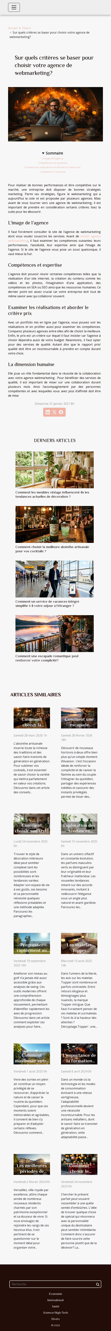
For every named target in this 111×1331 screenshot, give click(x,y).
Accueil (12, 28)
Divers (26, 28)
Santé (55, 1306)
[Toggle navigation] (14, 7)
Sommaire (54, 153)
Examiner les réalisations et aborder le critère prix (52, 167)
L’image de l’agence (53, 158)
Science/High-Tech (55, 1312)
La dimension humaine (52, 171)
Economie (55, 1294)
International (55, 1300)
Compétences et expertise (52, 162)
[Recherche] (55, 1284)
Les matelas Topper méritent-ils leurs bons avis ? (79, 953)
